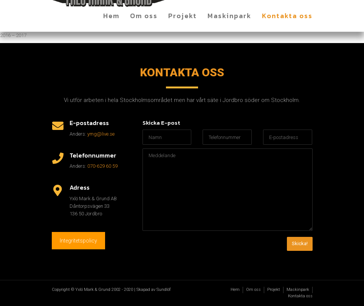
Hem (111, 16)
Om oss (144, 16)
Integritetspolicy (78, 241)
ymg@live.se (101, 134)
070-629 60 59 (102, 166)
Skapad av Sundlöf (153, 289)
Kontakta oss (287, 16)
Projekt (182, 16)
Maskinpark (229, 16)
